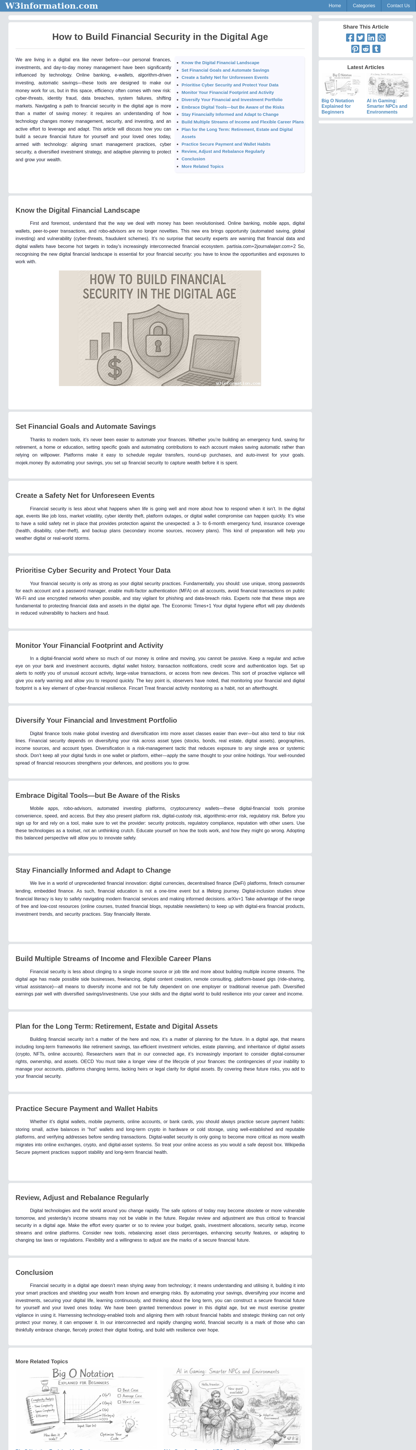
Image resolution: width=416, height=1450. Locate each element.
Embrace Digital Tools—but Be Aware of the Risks (232, 107)
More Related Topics (202, 166)
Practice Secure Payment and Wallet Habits (225, 144)
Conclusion (193, 158)
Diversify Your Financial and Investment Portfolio (232, 99)
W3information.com (51, 6)
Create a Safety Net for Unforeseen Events (224, 77)
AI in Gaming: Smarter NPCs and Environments (388, 98)
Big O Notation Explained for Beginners (343, 98)
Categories (364, 5)
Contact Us (398, 5)
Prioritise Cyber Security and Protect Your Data (229, 84)
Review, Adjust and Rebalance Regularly (223, 151)
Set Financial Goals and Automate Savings (225, 70)
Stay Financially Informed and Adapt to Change (229, 114)
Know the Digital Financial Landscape (220, 62)
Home (335, 5)
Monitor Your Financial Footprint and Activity (227, 92)
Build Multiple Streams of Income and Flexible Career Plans (242, 121)
